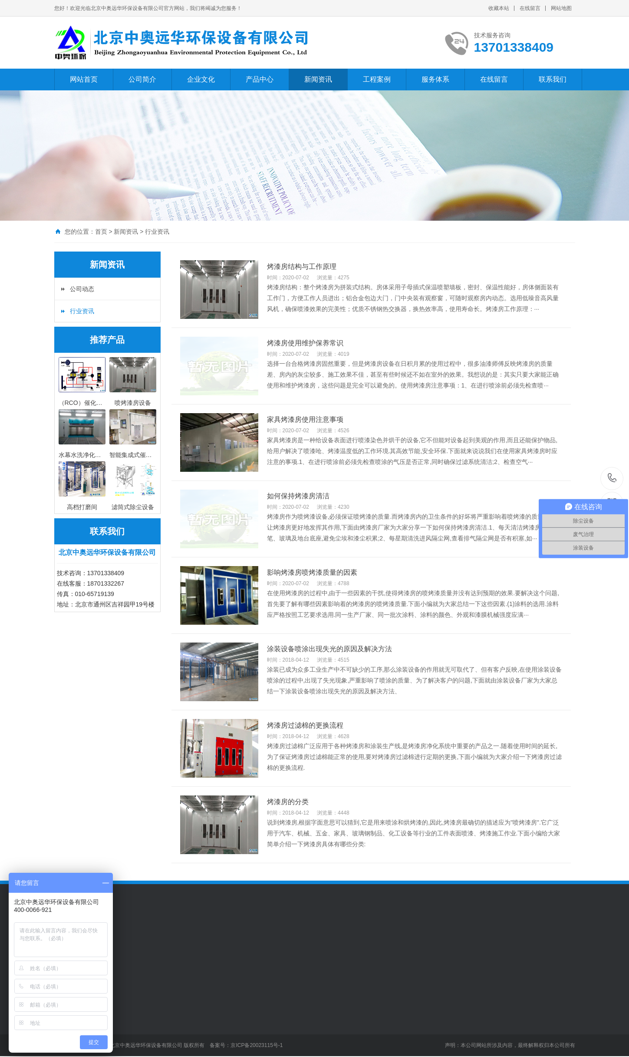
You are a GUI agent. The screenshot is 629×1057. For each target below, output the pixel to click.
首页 (101, 231)
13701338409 (612, 478)
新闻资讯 (318, 79)
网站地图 (561, 8)
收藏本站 (498, 8)
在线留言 (530, 8)
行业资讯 (157, 231)
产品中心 (259, 79)
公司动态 (82, 288)
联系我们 (552, 79)
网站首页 (84, 79)
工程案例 (377, 79)
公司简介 (142, 79)
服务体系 (435, 79)
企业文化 (201, 79)
